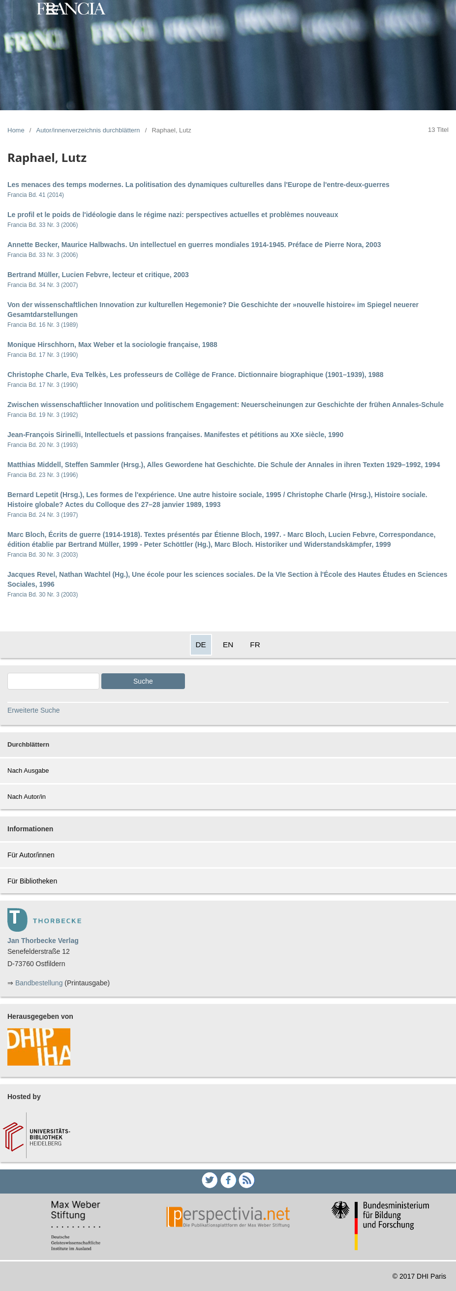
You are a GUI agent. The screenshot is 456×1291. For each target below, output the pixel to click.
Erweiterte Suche (33, 710)
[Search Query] (53, 681)
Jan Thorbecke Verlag (43, 941)
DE (201, 644)
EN (228, 644)
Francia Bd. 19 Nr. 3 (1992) (42, 414)
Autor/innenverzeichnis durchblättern (88, 130)
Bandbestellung (39, 983)
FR (255, 644)
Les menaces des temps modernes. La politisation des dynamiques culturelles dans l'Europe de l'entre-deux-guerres (198, 185)
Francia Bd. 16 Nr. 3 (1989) (42, 324)
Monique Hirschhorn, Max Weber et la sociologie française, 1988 (112, 344)
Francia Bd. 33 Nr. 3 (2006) (42, 224)
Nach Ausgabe (28, 770)
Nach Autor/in (26, 796)
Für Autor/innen (31, 855)
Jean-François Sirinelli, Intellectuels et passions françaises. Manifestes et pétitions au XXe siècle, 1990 (175, 435)
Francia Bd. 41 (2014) (35, 194)
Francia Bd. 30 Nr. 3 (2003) (42, 554)
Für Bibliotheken (32, 881)
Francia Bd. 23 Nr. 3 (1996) (42, 475)
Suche (143, 681)
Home (16, 130)
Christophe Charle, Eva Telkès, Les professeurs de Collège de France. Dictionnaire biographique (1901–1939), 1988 (195, 374)
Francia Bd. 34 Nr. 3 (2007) (42, 285)
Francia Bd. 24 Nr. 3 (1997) (42, 514)
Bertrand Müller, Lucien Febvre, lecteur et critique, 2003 (98, 275)
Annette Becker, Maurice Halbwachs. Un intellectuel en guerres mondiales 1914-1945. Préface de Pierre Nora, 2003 (194, 245)
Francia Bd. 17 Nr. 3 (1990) (42, 354)
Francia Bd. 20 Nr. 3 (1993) (42, 444)
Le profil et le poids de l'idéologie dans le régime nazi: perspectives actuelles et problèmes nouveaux (172, 215)
